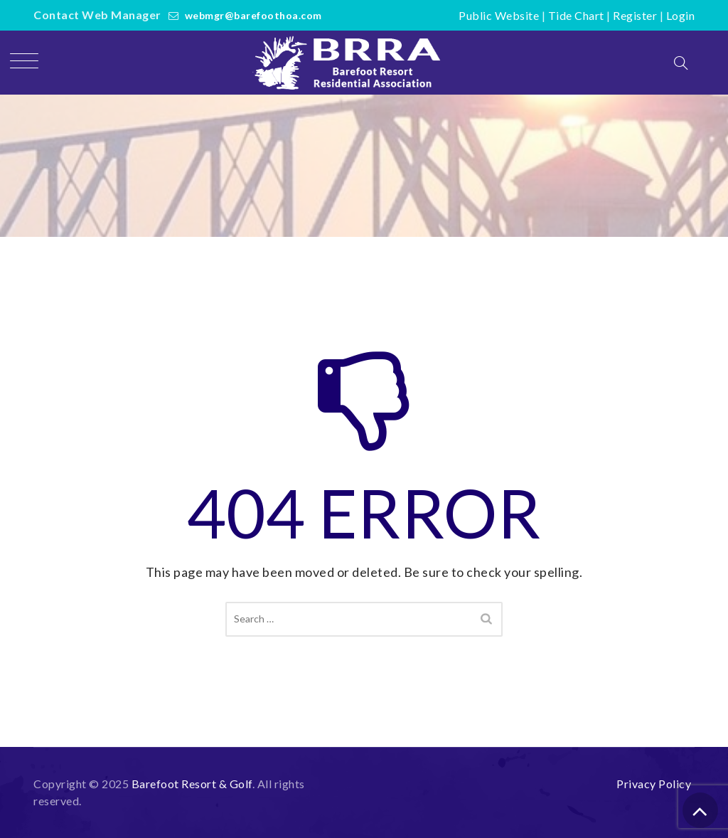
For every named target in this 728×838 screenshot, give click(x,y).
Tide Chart (576, 15)
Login (680, 15)
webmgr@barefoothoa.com (253, 15)
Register (635, 15)
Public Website (499, 15)
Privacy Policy (653, 783)
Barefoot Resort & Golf (192, 783)
